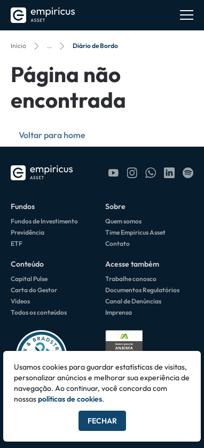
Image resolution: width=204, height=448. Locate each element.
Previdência (27, 232)
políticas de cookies (70, 399)
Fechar (102, 421)
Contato (117, 243)
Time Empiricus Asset (135, 232)
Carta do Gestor (34, 290)
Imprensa (118, 312)
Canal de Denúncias (133, 301)
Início (18, 46)
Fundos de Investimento (44, 221)
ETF (16, 243)
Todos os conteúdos (39, 312)
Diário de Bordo (95, 46)
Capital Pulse (29, 279)
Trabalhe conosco (130, 279)
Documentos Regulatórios (142, 290)
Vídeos (20, 301)
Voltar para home (52, 135)
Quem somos (123, 221)
